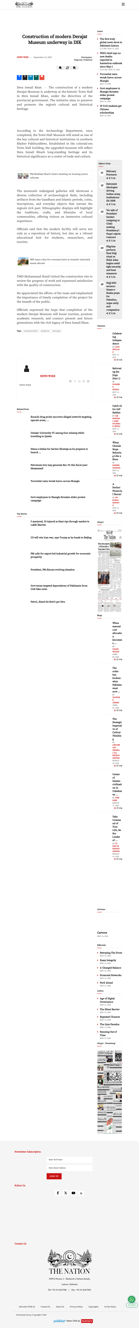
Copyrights (94, 1307)
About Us (60, 1307)
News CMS (72, 1321)
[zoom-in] (74, 67)
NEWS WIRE (22, 57)
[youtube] (73, 1193)
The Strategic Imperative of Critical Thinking (117, 729)
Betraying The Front (111, 952)
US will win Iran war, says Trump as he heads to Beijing (61, 527)
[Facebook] (19, 77)
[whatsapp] (36, 77)
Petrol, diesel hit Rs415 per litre (48, 591)
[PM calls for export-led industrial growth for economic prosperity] (23, 548)
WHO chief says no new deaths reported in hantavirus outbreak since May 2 (111, 60)
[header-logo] (24, 4)
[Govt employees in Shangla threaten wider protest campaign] (23, 491)
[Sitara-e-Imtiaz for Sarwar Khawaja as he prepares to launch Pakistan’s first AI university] (23, 443)
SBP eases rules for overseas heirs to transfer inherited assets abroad (60, 261)
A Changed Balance (110, 967)
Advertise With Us (27, 1307)
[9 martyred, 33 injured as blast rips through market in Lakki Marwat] (23, 516)
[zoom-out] (60, 67)
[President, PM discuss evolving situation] (23, 564)
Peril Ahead (106, 982)
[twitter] (24, 77)
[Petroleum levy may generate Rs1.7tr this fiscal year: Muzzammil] (23, 459)
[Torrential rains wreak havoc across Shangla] (23, 475)
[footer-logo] (70, 1261)
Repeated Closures (110, 1016)
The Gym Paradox (109, 1024)
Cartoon (102, 932)
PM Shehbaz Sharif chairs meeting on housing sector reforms (59, 176)
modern (46, 331)
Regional (78, 60)
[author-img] (104, 339)
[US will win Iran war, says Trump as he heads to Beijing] (23, 532)
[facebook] (110, 178)
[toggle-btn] (123, 4)
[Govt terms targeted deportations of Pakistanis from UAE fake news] (23, 580)
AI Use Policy (110, 1307)
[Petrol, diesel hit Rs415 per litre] (23, 596)
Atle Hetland (116, 349)
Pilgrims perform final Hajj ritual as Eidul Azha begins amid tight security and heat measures (113, 260)
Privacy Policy (76, 1307)
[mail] (41, 77)
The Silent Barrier (110, 1009)
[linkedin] (30, 77)
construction (31, 331)
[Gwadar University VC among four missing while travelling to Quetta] (23, 427)
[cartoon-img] (109, 922)
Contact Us (46, 1307)
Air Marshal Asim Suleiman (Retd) (116, 421)
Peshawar (88, 60)
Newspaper (86, 57)
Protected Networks (110, 975)
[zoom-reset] (67, 67)
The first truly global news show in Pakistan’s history (111, 42)
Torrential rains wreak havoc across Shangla (55, 470)
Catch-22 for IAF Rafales (117, 409)
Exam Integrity (108, 960)
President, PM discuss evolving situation (53, 559)
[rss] (81, 1193)
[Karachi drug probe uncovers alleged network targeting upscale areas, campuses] (23, 411)
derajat (57, 331)
